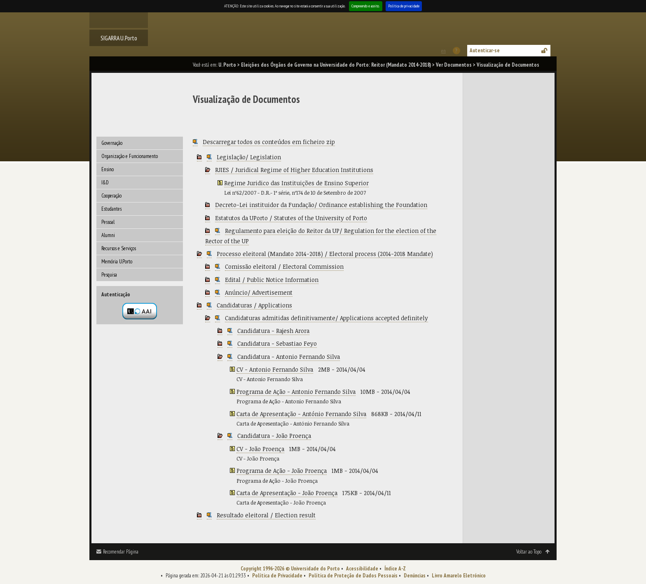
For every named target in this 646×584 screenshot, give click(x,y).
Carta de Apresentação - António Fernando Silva (301, 414)
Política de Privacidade (277, 575)
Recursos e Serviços (118, 248)
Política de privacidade (403, 6)
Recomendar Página (120, 551)
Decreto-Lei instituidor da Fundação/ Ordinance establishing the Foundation (321, 205)
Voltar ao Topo (528, 551)
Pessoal (108, 222)
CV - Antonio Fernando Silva (274, 369)
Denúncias (415, 575)
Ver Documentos (454, 64)
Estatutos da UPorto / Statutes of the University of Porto (291, 218)
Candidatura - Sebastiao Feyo (277, 343)
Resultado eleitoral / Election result (266, 515)
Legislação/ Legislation (249, 157)
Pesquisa (109, 274)
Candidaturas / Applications (254, 305)
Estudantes (111, 208)
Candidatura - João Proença (274, 436)
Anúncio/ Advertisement (259, 292)
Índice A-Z (395, 568)
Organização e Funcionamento (129, 156)
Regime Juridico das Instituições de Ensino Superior (296, 183)
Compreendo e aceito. (365, 6)
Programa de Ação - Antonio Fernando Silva (296, 392)
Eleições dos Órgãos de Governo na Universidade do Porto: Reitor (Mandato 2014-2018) (336, 64)
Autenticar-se (485, 50)
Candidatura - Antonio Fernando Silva (288, 357)
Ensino (107, 169)
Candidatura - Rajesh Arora (273, 331)
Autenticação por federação (139, 311)
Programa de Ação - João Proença (281, 471)
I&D (105, 182)
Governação (111, 143)
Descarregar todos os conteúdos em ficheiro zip (269, 142)
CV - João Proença (260, 449)
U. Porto (227, 64)
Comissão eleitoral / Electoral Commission (284, 266)
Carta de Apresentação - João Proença (286, 493)
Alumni (108, 235)
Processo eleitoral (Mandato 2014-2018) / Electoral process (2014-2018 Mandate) (325, 254)
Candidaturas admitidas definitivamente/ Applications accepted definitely (326, 318)
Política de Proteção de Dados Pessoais (353, 575)
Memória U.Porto (116, 261)
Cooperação (111, 195)
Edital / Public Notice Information (271, 280)
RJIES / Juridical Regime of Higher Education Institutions (294, 170)
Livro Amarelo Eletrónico (459, 575)
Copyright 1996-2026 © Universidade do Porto (290, 568)
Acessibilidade (362, 568)
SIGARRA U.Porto (119, 38)
